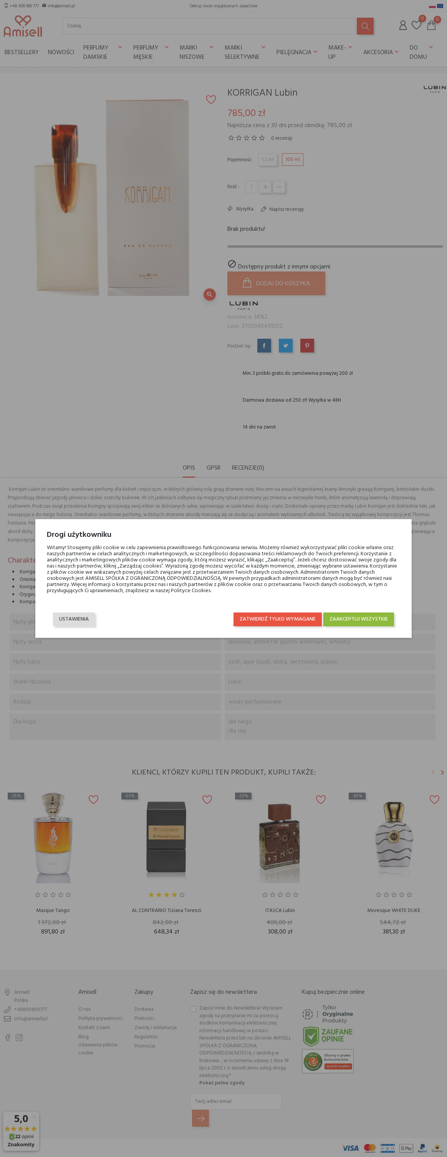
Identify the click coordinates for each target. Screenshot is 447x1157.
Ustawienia (74, 619)
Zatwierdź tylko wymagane (277, 619)
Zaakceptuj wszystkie (358, 619)
